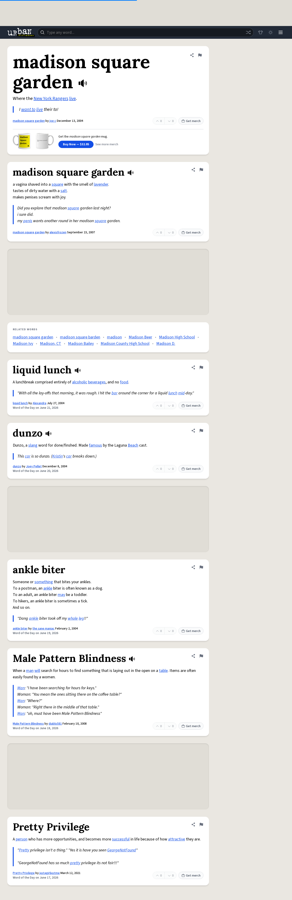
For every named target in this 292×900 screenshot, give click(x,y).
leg (81, 618)
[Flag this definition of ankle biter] (201, 567)
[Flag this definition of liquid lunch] (201, 367)
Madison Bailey (81, 343)
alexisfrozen (58, 232)
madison (114, 337)
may (61, 595)
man (30, 671)
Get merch (191, 121)
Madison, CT (50, 343)
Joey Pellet (34, 466)
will (37, 671)
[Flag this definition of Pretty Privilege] (201, 824)
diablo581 (55, 723)
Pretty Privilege (24, 873)
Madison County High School (125, 343)
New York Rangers (51, 98)
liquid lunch (20, 403)
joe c (53, 121)
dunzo (17, 466)
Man (21, 688)
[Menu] (280, 32)
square (57, 184)
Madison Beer (140, 337)
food (124, 382)
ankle (47, 588)
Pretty (24, 850)
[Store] (260, 32)
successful (121, 839)
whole (73, 618)
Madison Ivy (23, 343)
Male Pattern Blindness (28, 723)
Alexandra (39, 403)
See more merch (106, 144)
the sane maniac (43, 628)
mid (181, 393)
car (27, 456)
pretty (75, 863)
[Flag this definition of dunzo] (201, 430)
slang (32, 445)
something (43, 582)
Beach (133, 445)
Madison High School (177, 337)
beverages (97, 382)
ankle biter (20, 628)
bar (114, 393)
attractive (176, 839)
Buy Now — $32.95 (76, 144)
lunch (172, 393)
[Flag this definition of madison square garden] (199, 55)
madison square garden (29, 121)
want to (28, 109)
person (21, 839)
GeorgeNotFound (121, 850)
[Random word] (248, 32)
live (72, 98)
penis (27, 221)
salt (63, 191)
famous (95, 445)
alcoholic (79, 382)
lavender (101, 184)
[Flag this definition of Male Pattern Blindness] (201, 656)
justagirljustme (49, 873)
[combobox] (145, 32)
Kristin (57, 456)
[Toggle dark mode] (270, 32)
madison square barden (80, 337)
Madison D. (165, 343)
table (163, 671)
